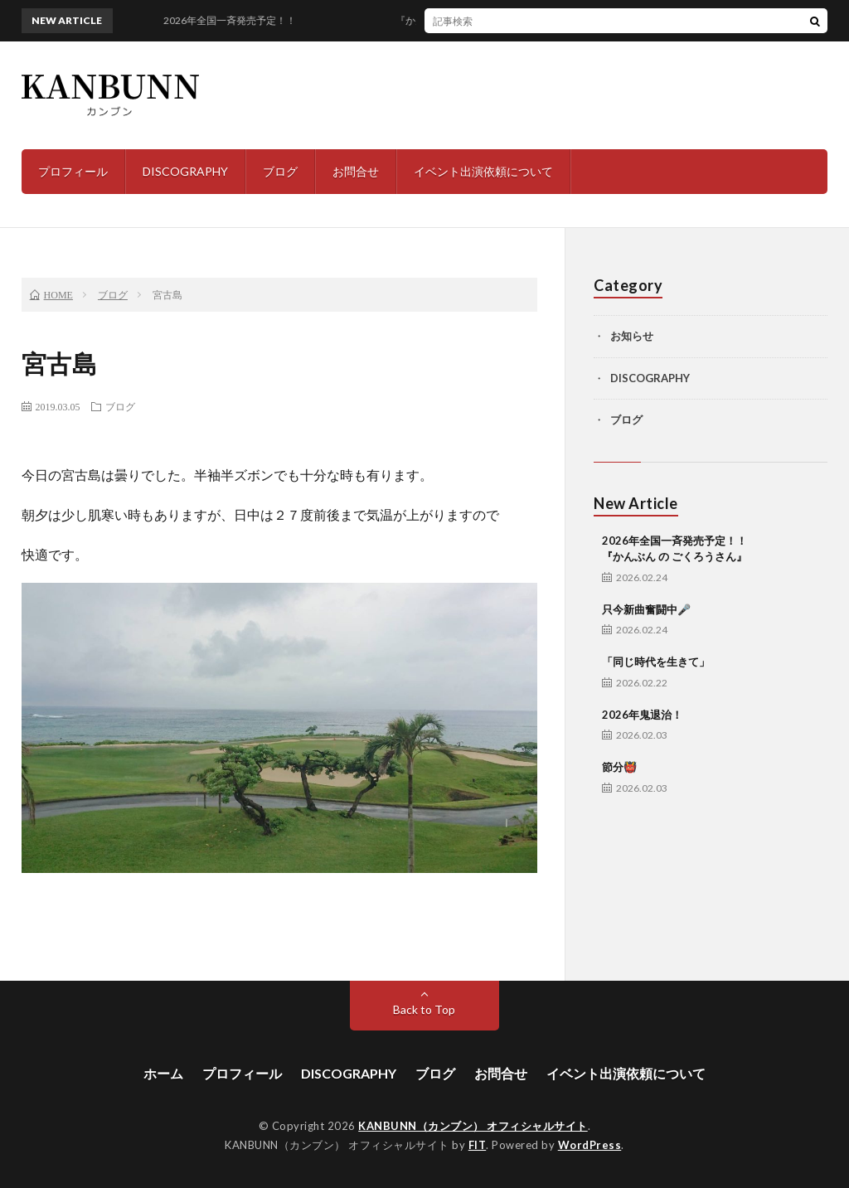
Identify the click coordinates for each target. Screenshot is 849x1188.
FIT (477, 1145)
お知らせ (631, 335)
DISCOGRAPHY (185, 171)
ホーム (163, 1073)
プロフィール (73, 171)
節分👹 (619, 766)
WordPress (590, 1145)
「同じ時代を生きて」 (656, 661)
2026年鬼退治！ (642, 714)
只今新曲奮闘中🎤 (646, 609)
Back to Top (424, 1009)
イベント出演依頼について (483, 171)
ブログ (280, 171)
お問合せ (355, 171)
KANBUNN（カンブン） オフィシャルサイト (473, 1125)
